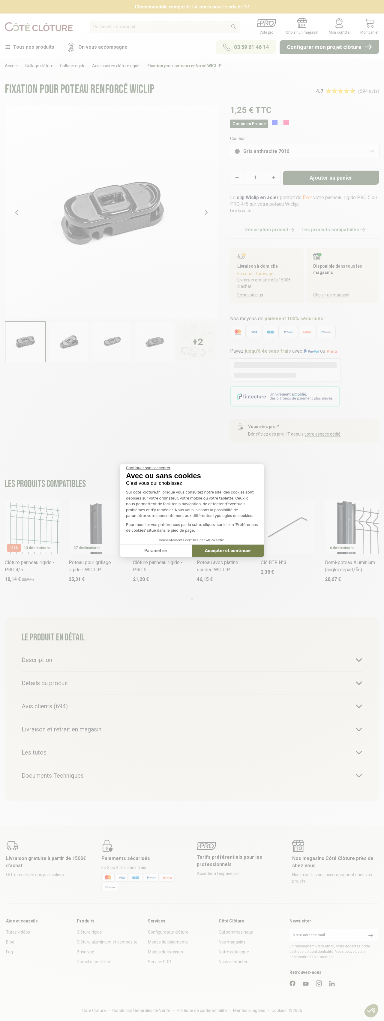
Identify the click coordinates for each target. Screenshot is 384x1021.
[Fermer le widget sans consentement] (148, 468)
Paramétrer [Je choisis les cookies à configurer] (155, 550)
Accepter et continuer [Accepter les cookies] (228, 550)
